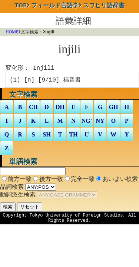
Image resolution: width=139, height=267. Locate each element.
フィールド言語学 (55, 5)
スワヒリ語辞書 (104, 5)
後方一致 (51, 180)
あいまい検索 (120, 180)
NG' (87, 122)
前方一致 (20, 180)
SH (46, 136)
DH (60, 108)
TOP (20, 5)
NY (100, 122)
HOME (12, 31)
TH (73, 136)
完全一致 (83, 180)
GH (113, 108)
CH (33, 108)
